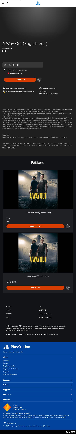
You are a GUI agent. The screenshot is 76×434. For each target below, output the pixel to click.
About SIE (6, 360)
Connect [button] (38, 399)
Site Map (47, 426)
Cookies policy (38, 426)
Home (5, 352)
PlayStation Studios (9, 366)
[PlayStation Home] (38, 3)
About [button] (38, 357)
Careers (5, 363)
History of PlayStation (10, 375)
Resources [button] (38, 394)
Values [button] (38, 385)
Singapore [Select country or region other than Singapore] (10, 423)
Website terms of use (25, 426)
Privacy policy (12, 426)
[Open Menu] (2, 3)
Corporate (6, 372)
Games (11, 352)
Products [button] (38, 380)
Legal (5, 426)
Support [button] (38, 390)
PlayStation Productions (10, 369)
